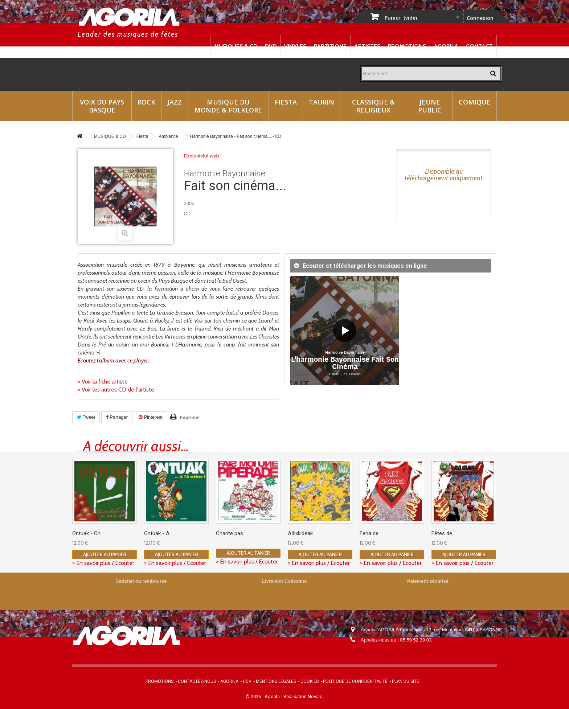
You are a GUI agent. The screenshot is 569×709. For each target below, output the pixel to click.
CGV (247, 681)
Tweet (86, 417)
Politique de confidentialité (355, 681)
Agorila (446, 46)
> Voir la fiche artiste (103, 381)
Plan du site (405, 681)
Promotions (407, 46)
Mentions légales (276, 681)
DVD (271, 46)
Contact (479, 46)
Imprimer (190, 417)
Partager (117, 417)
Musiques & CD (235, 46)
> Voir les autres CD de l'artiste (116, 389)
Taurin (321, 102)
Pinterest (151, 417)
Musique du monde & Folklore (228, 106)
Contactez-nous (197, 681)
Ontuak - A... (158, 533)
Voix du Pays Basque (102, 106)
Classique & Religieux (373, 106)
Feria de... (371, 533)
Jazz (174, 102)
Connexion (480, 18)
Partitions (330, 46)
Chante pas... (231, 533)
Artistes (367, 46)
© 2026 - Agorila (263, 696)
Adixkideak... (302, 533)
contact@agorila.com (400, 650)
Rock (146, 102)
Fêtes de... (443, 533)
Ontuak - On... (88, 533)
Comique (475, 102)
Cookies (309, 681)
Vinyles (295, 46)
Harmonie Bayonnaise (224, 173)
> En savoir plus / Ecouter (103, 563)
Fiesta (286, 102)
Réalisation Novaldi (303, 696)
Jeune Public (430, 106)
